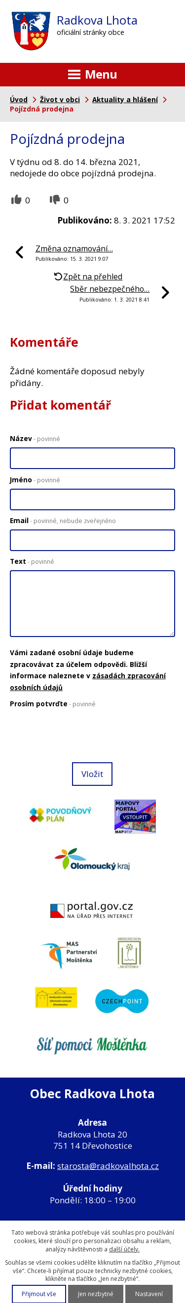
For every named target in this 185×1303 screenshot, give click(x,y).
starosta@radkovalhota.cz (108, 1165)
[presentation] (82, 736)
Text (32, 561)
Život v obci (60, 99)
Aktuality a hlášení (125, 99)
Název (35, 438)
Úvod (19, 99)
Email (63, 520)
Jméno (35, 479)
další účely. (124, 1249)
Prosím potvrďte (53, 703)
